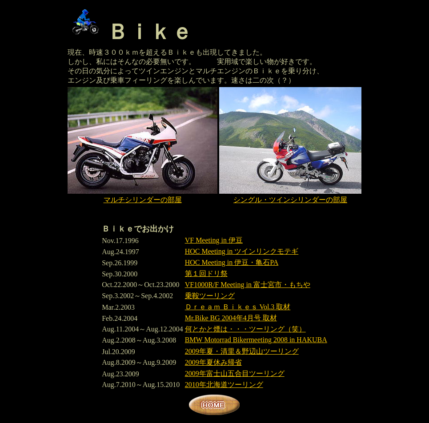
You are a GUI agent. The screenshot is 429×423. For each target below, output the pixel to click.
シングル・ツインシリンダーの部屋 (290, 200)
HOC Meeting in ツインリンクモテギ (242, 251)
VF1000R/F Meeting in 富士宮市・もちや (247, 284)
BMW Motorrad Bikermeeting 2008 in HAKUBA (256, 339)
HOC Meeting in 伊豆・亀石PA (232, 262)
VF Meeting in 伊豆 (214, 240)
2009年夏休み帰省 (213, 362)
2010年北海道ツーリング (224, 384)
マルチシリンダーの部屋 (143, 200)
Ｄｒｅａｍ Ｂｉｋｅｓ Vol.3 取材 (238, 307)
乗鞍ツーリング (210, 295)
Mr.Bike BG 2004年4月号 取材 (231, 318)
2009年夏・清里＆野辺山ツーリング (242, 351)
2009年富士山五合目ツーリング (235, 373)
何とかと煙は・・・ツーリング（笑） (245, 329)
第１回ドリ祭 (206, 273)
